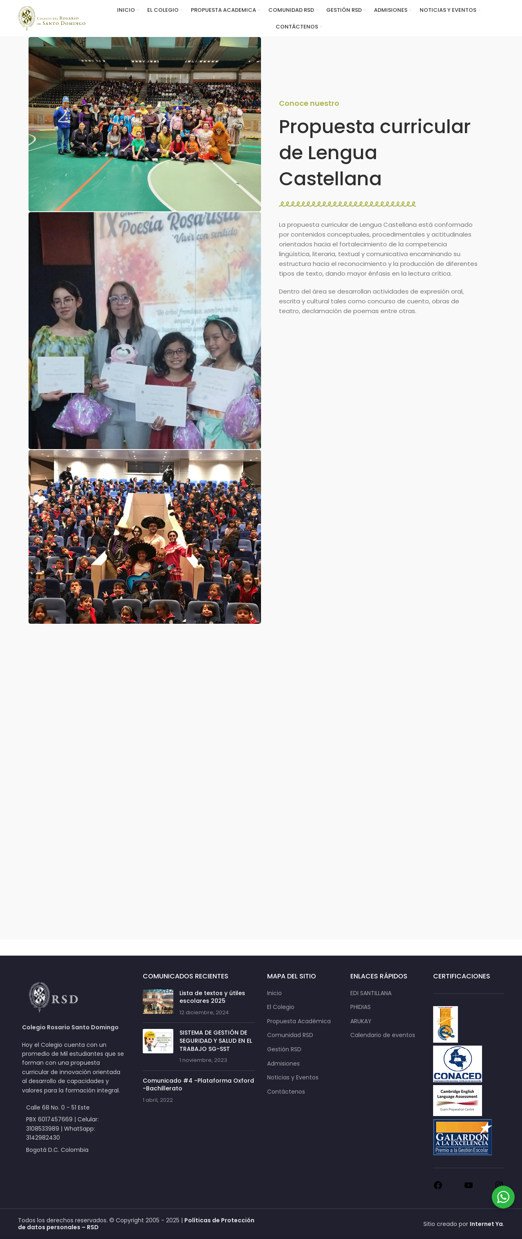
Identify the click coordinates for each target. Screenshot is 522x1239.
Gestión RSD (284, 1049)
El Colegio (280, 1007)
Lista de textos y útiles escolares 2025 (212, 997)
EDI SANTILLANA (371, 993)
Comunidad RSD (290, 1035)
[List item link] (74, 1128)
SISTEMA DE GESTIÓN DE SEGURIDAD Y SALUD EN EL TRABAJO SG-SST (215, 1040)
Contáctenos (286, 1092)
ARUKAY (361, 1021)
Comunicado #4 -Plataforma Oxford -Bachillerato (198, 1085)
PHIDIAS (360, 1007)
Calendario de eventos (382, 1035)
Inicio (274, 993)
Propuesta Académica (299, 1021)
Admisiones (283, 1064)
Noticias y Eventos (293, 1077)
